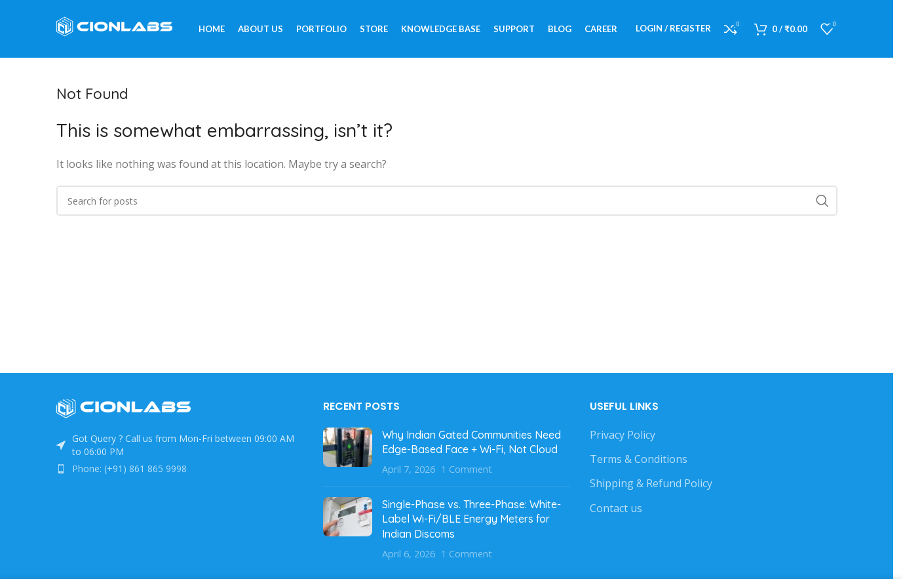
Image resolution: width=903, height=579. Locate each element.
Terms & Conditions (638, 460)
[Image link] (128, 410)
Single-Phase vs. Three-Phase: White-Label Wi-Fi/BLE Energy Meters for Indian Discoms (471, 520)
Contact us (616, 509)
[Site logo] (118, 28)
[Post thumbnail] (347, 453)
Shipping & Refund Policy (651, 485)
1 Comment (466, 471)
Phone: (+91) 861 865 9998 (129, 470)
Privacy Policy (622, 436)
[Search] (446, 203)
